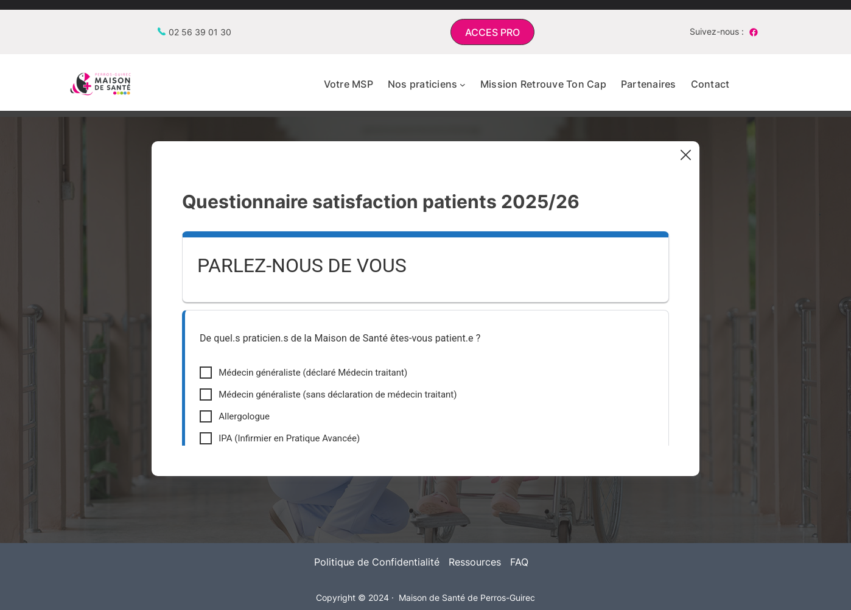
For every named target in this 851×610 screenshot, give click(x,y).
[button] (492, 32)
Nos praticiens (423, 84)
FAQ (519, 562)
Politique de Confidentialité (377, 562)
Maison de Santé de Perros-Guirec (467, 597)
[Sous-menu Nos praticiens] (463, 85)
